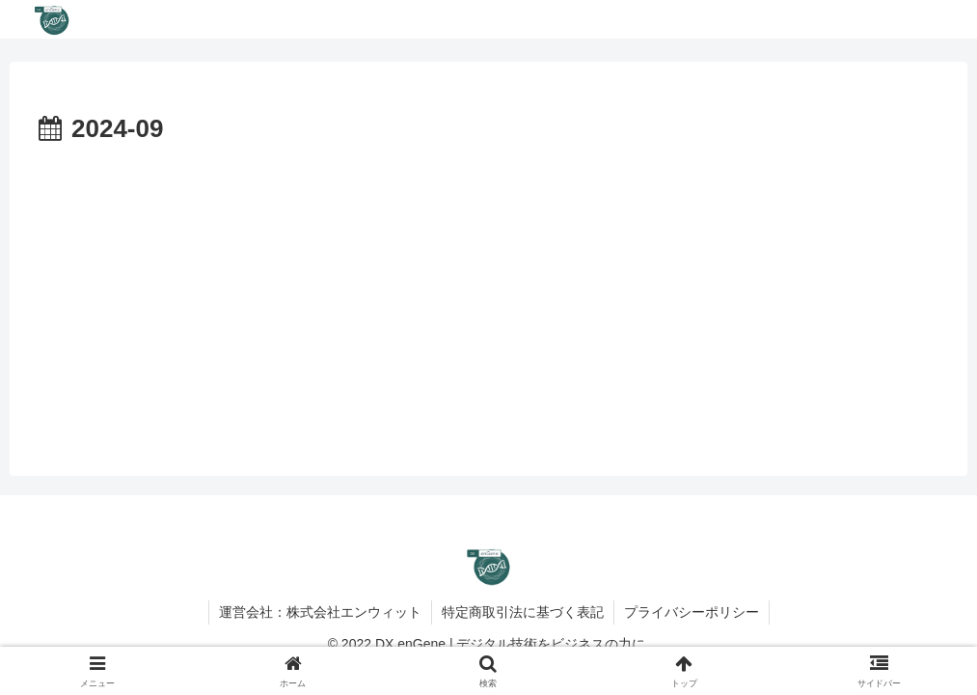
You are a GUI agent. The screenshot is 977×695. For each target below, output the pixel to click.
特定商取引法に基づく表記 (523, 612)
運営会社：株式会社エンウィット (320, 612)
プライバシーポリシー (691, 612)
